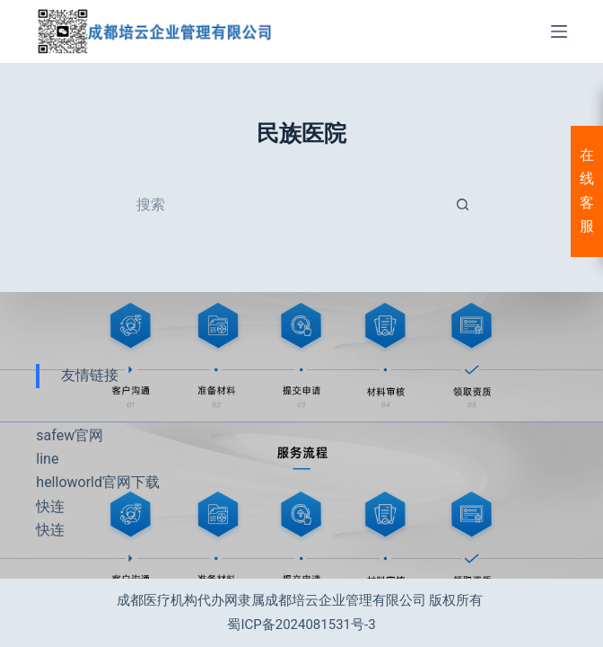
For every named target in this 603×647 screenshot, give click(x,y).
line (47, 458)
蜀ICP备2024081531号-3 (301, 624)
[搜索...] (283, 205)
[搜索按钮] (463, 205)
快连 (50, 506)
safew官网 (69, 435)
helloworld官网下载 (98, 482)
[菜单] (559, 31)
